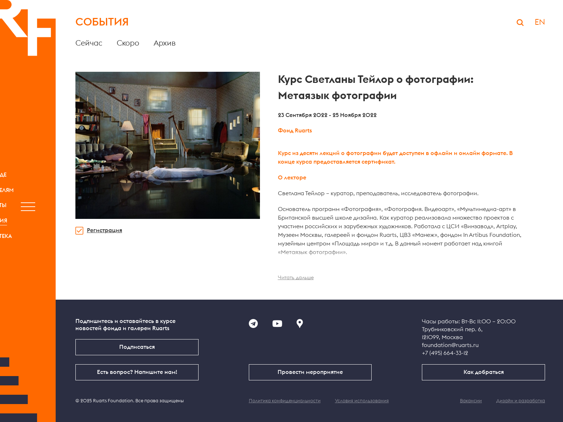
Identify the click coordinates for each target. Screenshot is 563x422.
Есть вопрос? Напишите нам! (137, 372)
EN (540, 22)
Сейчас (88, 43)
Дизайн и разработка (520, 401)
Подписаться (137, 347)
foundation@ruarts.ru (450, 345)
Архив (165, 43)
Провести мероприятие (310, 372)
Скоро (128, 43)
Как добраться (484, 372)
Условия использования (362, 401)
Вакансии (471, 401)
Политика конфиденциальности (285, 401)
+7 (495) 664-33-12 (445, 353)
